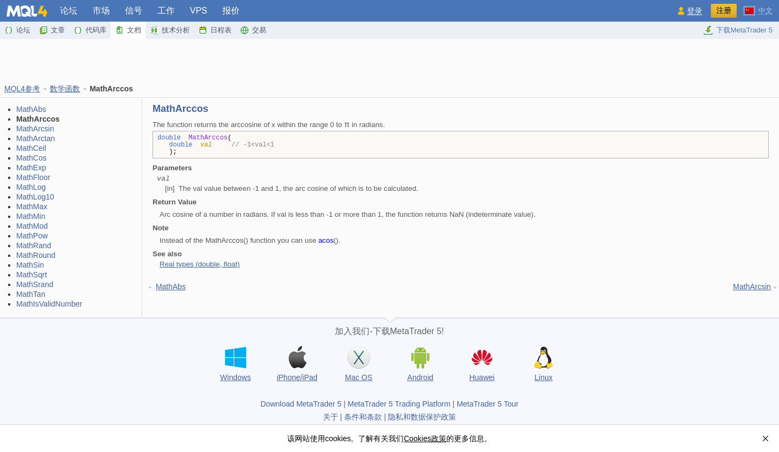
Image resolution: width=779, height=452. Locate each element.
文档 (128, 30)
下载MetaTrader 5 (738, 30)
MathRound (35, 255)
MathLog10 (35, 196)
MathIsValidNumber (49, 304)
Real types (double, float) (200, 264)
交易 (253, 30)
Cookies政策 (425, 438)
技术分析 (170, 30)
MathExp (31, 167)
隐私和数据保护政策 (422, 417)
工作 (166, 10)
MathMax (32, 206)
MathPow (32, 235)
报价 (231, 10)
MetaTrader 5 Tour (487, 404)
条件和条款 (363, 417)
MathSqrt (31, 274)
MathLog (30, 187)
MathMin (30, 216)
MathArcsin (35, 128)
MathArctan (35, 138)
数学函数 (65, 88)
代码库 (90, 30)
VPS (198, 10)
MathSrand (34, 284)
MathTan (30, 294)
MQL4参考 (22, 88)
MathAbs (31, 109)
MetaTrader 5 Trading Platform (399, 404)
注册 (723, 10)
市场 (101, 10)
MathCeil (31, 148)
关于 (330, 417)
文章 (52, 30)
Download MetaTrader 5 (300, 404)
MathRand (33, 245)
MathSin (30, 265)
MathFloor (33, 177)
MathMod (32, 226)
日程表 (215, 30)
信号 (133, 10)
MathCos (31, 158)
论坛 (68, 10)
